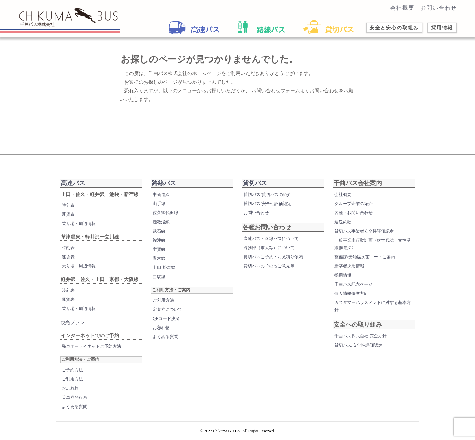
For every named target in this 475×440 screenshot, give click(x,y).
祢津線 (159, 240)
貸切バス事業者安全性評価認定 (364, 231)
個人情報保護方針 (351, 293)
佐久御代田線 (165, 212)
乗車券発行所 (74, 397)
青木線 (159, 258)
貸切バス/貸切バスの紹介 (267, 194)
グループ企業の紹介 (353, 203)
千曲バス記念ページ (353, 284)
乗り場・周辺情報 (79, 223)
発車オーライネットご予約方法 (91, 346)
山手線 (159, 203)
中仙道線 (161, 194)
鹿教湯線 (161, 222)
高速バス (73, 183)
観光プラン (72, 322)
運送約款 (342, 222)
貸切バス (255, 183)
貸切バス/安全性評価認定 (267, 203)
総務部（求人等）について (269, 248)
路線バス (164, 183)
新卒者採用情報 (349, 266)
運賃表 (68, 214)
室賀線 (159, 249)
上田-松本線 (164, 267)
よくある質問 (74, 406)
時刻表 (68, 205)
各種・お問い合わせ (353, 212)
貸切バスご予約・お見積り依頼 (273, 257)
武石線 (159, 231)
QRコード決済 (166, 318)
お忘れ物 (70, 388)
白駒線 (159, 277)
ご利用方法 (72, 379)
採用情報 (342, 275)
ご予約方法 (72, 370)
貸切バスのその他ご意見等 (269, 266)
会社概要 (402, 8)
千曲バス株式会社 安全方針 (360, 336)
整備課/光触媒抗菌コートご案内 (364, 257)
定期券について (167, 309)
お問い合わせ (438, 8)
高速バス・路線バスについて (271, 238)
